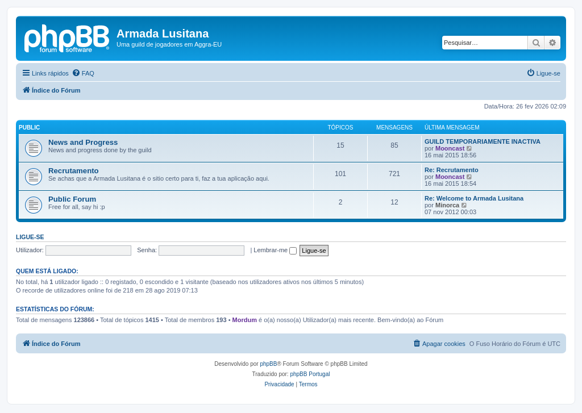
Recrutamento (73, 170)
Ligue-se (30, 236)
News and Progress (83, 142)
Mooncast (449, 148)
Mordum (244, 319)
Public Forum (72, 199)
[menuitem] (83, 73)
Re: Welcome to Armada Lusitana (474, 198)
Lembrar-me (275, 250)
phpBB (268, 364)
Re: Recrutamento (452, 169)
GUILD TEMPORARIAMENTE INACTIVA (483, 141)
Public (29, 127)
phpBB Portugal (310, 374)
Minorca (447, 205)
